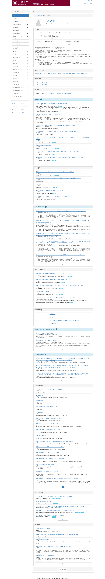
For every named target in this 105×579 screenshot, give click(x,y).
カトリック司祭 (39, 395)
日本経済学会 (53, 323)
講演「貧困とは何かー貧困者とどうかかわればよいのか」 (50, 273)
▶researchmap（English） (18, 112)
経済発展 (75, 73)
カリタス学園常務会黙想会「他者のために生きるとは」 (49, 418)
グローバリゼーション (58, 73)
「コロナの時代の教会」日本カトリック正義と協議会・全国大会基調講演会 (54, 496)
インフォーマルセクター (46, 73)
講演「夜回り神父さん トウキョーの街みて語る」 (48, 452)
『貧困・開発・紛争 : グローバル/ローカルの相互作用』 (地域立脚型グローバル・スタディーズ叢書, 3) (61, 211)
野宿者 (82, 73)
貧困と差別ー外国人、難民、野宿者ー (45, 333)
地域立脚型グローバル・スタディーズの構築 (47, 340)
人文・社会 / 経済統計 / (41, 82)
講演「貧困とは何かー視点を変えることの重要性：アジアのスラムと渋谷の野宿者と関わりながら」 (60, 285)
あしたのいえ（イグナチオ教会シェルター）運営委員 (49, 389)
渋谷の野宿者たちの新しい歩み (43, 145)
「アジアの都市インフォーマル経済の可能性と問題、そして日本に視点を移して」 (56, 131)
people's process (68, 73)
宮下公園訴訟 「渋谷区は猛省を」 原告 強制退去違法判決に (50, 515)
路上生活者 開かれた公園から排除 (44, 501)
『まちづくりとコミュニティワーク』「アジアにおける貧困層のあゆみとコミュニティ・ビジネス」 (60, 255)
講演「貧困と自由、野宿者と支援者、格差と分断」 (48, 429)
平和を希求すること (41, 184)
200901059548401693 (49, 42)
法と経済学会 (53, 317)
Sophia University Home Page (20, 106)
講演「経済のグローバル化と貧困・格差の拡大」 (48, 424)
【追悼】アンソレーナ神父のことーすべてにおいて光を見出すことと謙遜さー (55, 172)
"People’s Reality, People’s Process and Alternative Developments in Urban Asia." (56, 125)
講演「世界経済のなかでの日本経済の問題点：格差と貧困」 (50, 458)
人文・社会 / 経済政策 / (41, 84)
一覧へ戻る (63, 569)
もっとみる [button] (63, 162)
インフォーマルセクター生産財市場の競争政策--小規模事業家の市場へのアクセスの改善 (57, 151)
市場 (79, 73)
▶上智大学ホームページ (18, 103)
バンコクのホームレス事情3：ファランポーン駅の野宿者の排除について (53, 196)
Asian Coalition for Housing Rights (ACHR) (46, 406)
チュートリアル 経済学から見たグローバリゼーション (49, 114)
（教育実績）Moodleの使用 (42, 539)
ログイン (90, 0)
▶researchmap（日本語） (18, 109)
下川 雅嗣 (49, 20)
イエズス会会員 (39, 412)
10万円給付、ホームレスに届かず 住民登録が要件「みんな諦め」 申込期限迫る (55, 510)
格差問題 (37, 73)
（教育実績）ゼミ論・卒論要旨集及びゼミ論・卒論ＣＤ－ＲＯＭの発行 (53, 546)
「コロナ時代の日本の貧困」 (43, 291)
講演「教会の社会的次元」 (42, 435)
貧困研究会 (52, 314)
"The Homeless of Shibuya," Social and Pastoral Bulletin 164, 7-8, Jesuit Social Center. (57, 534)
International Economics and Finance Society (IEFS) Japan (64, 320)
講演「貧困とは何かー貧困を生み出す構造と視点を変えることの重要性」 (54, 279)
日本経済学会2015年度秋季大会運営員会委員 (47, 471)
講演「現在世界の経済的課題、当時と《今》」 (47, 464)
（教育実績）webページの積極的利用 (45, 555)
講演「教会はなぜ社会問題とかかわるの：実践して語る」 (50, 447)
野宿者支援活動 (39, 400)
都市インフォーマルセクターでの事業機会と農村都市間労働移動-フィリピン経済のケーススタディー (60, 157)
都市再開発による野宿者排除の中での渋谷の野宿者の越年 (50, 190)
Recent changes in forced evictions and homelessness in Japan (51, 103)
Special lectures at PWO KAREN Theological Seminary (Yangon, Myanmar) (54, 441)
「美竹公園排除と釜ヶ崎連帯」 (43, 528)
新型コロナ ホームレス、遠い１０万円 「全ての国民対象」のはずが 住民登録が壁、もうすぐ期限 (60, 506)
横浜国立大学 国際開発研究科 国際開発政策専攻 (62, 93)
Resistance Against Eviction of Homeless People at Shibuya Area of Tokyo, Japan (56, 297)
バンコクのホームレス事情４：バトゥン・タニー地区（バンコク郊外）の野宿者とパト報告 (58, 178)
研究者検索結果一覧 (39, 15)
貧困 (86, 73)
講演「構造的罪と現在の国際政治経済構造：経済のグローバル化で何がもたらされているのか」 (59, 478)
